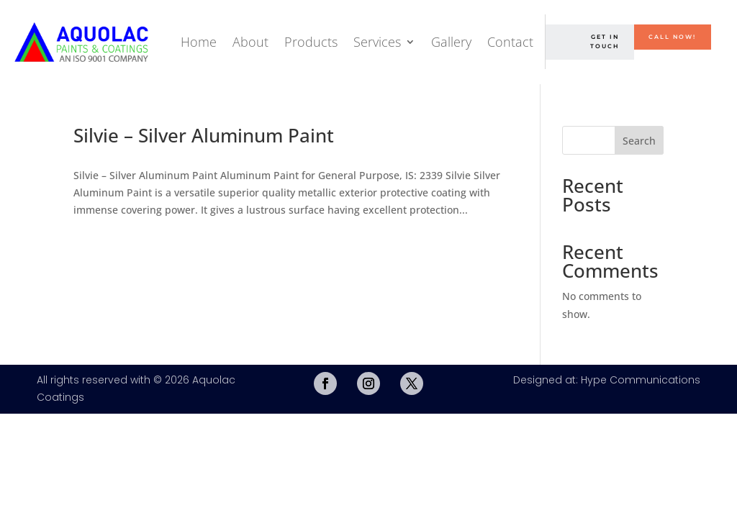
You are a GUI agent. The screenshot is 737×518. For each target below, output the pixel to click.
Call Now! (672, 36)
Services (377, 41)
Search (639, 140)
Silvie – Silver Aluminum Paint (203, 135)
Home (199, 41)
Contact (510, 41)
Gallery (451, 41)
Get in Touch (604, 41)
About (250, 41)
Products (311, 41)
